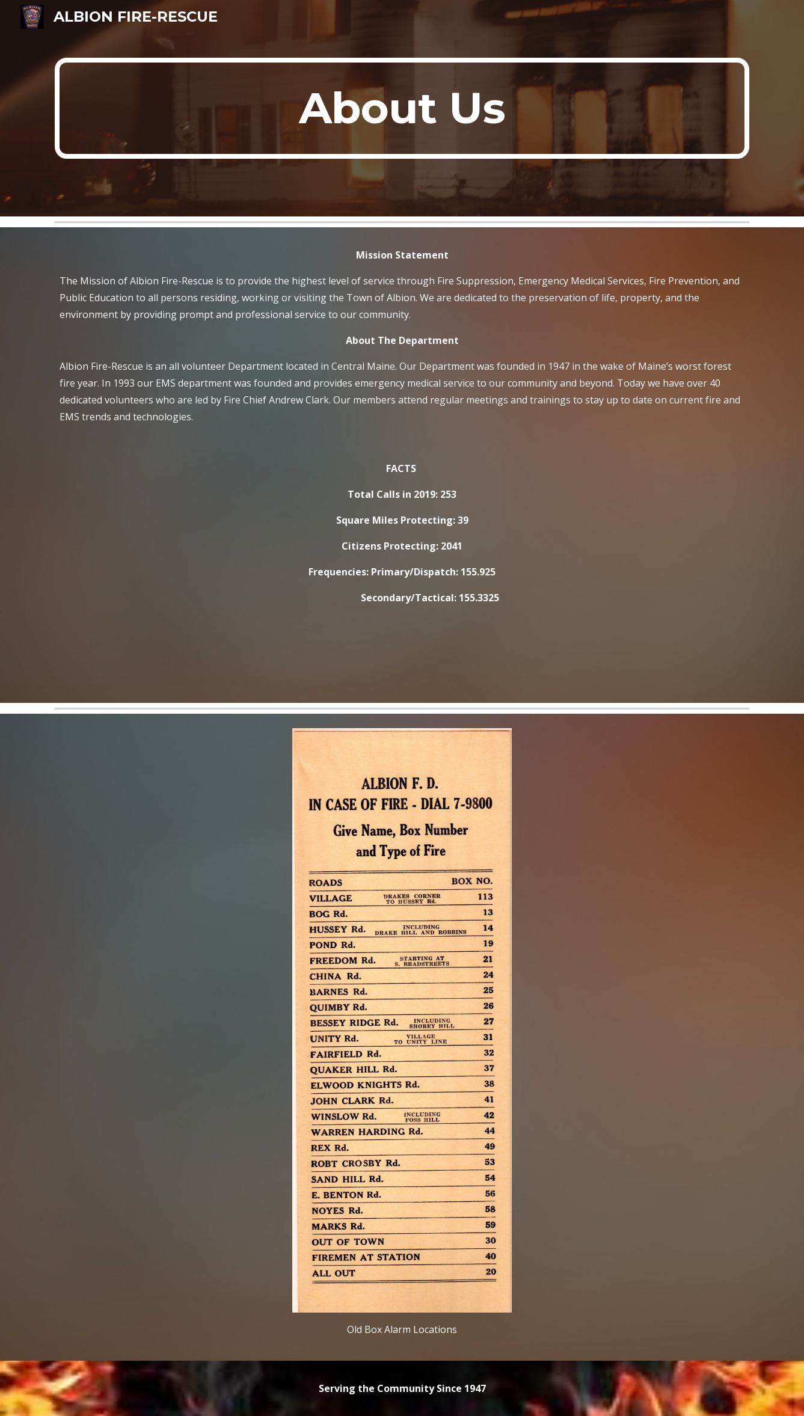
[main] (402, 108)
